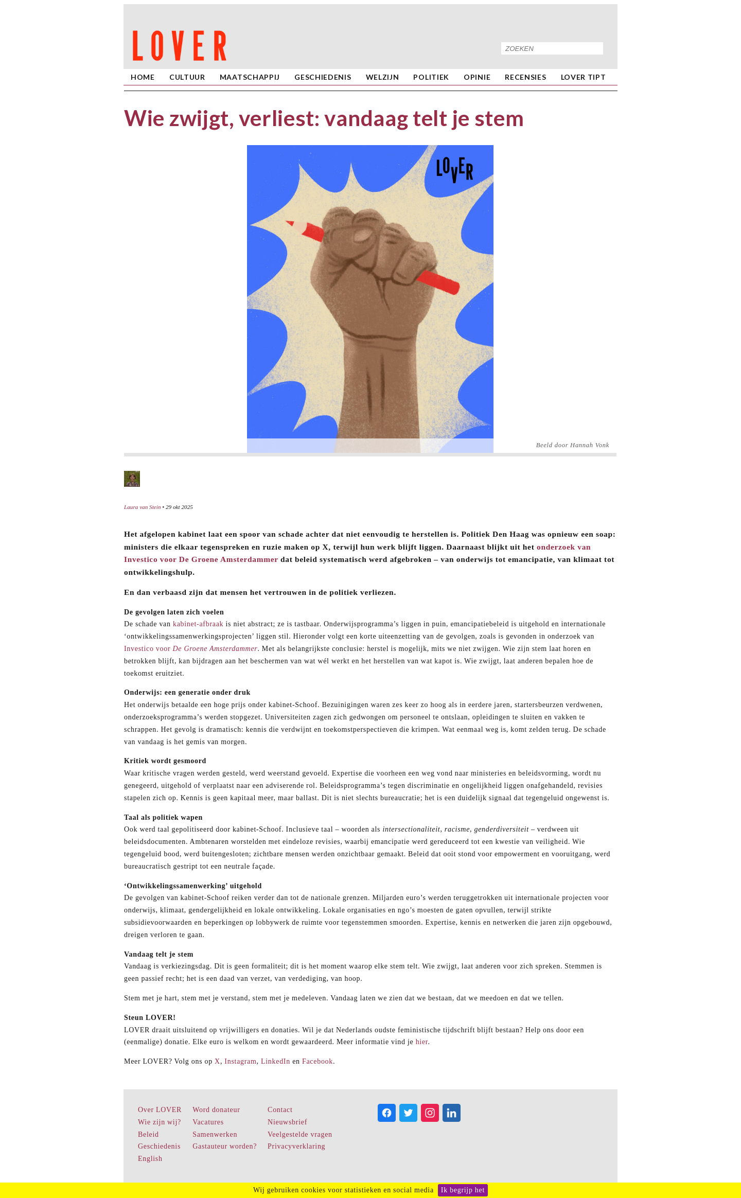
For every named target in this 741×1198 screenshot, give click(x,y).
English (150, 1158)
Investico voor (190, 649)
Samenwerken (214, 1134)
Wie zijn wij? (159, 1122)
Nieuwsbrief (287, 1122)
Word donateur (216, 1110)
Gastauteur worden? (224, 1146)
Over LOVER (160, 1110)
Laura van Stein (142, 507)
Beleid (148, 1134)
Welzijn (382, 77)
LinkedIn (275, 1061)
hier (422, 1042)
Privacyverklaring (296, 1146)
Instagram (240, 1061)
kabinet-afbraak (198, 624)
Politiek (431, 77)
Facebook (317, 1061)
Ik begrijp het (463, 1190)
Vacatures (208, 1122)
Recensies (525, 77)
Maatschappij (250, 77)
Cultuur (187, 77)
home (143, 77)
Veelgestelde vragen (300, 1134)
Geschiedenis (322, 77)
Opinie (477, 77)
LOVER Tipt (583, 77)
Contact (280, 1110)
